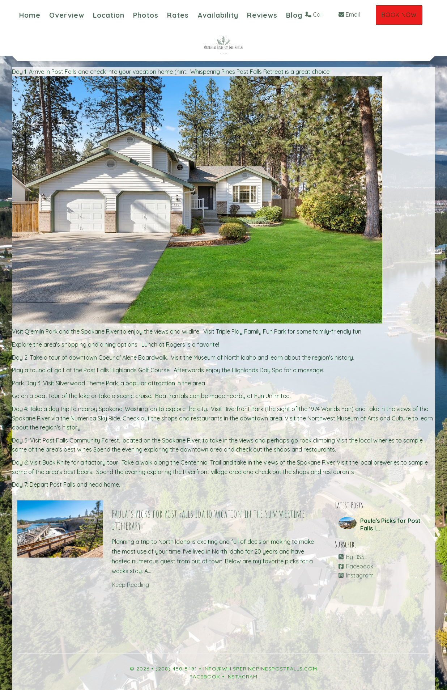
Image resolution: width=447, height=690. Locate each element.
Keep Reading (130, 584)
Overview (66, 15)
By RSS (352, 556)
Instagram (356, 575)
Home (30, 15)
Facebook (356, 566)
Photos (145, 15)
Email (349, 14)
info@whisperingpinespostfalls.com (260, 668)
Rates (178, 15)
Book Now (399, 14)
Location (108, 15)
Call (314, 14)
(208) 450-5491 (176, 668)
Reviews (262, 15)
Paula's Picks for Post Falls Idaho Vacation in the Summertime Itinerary (208, 519)
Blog (294, 15)
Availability (217, 15)
